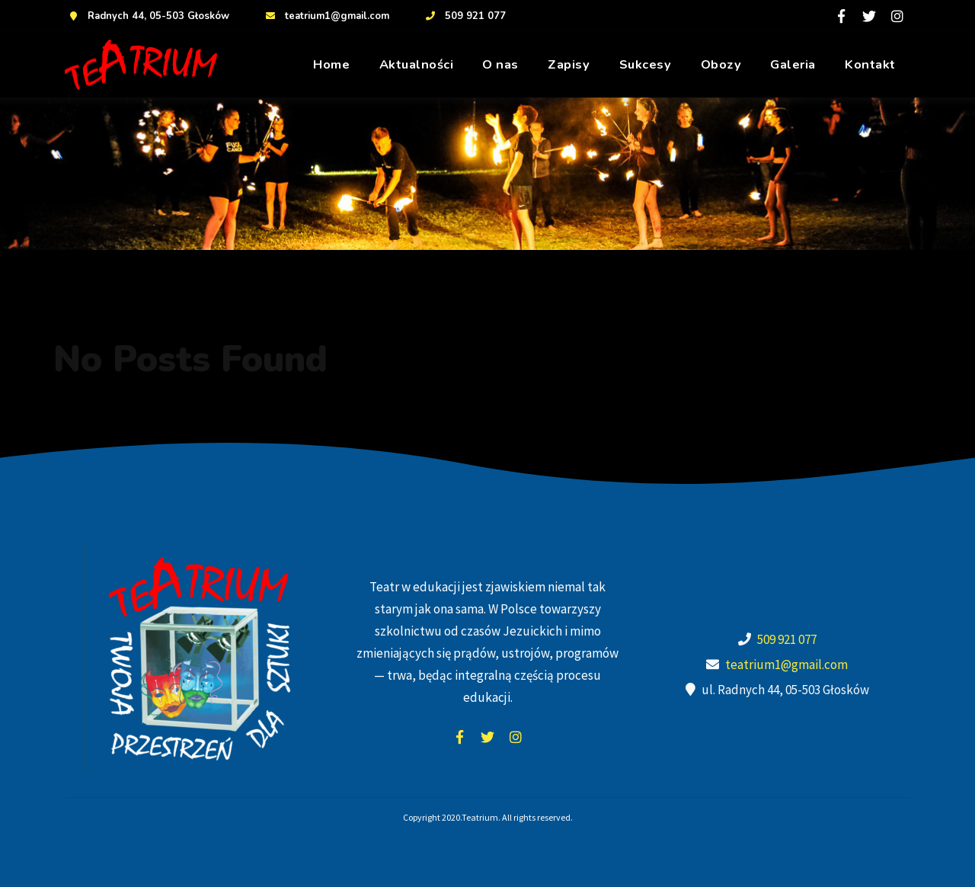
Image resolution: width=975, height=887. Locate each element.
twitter (487, 737)
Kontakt (870, 64)
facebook (459, 737)
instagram (516, 737)
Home (331, 64)
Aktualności (416, 64)
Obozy (721, 64)
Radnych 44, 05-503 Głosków (147, 16)
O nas (500, 64)
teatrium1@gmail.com (325, 16)
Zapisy (569, 64)
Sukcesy (645, 64)
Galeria (793, 64)
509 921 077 (464, 16)
